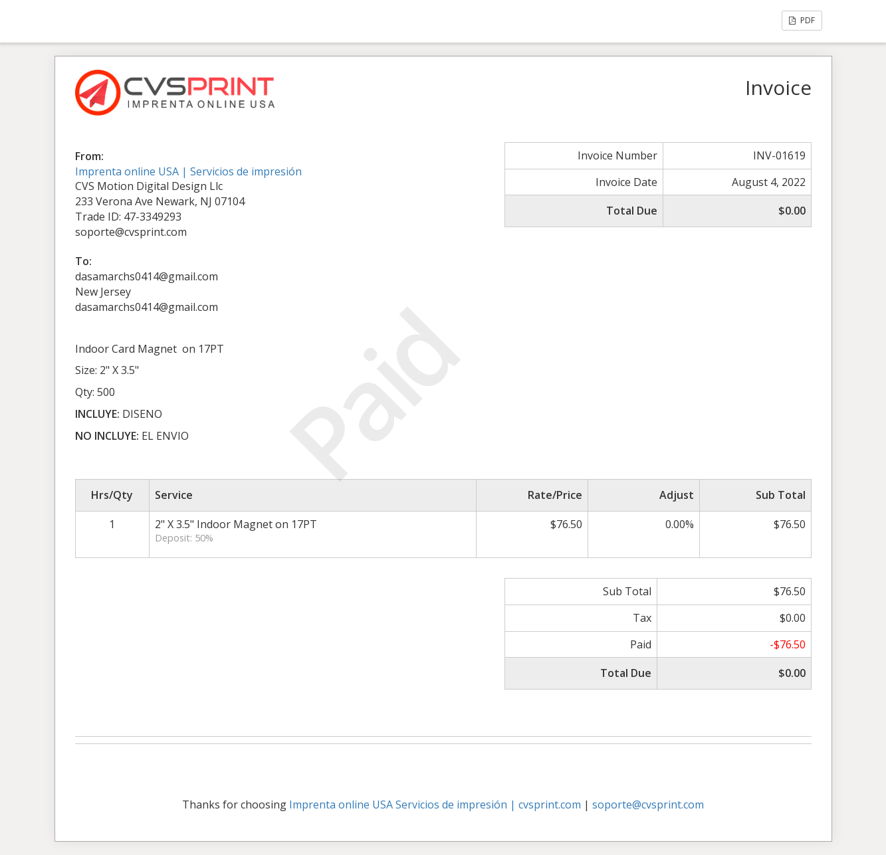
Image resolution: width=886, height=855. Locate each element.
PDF (802, 20)
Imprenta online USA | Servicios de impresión (188, 171)
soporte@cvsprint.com (648, 804)
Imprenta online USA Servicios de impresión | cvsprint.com (435, 804)
